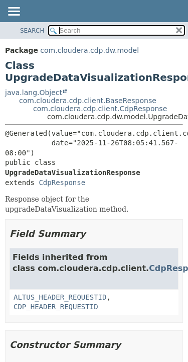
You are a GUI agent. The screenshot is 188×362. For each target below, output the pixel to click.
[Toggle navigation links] (13, 12)
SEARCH (32, 30)
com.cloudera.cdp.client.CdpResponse (100, 109)
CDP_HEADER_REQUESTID (56, 307)
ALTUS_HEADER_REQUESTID (60, 297)
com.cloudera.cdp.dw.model (89, 50)
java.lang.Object (33, 92)
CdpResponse (62, 182)
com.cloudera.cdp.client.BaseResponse (87, 101)
